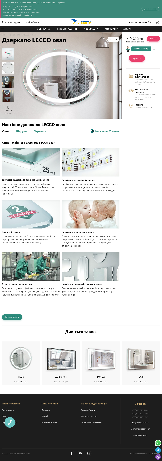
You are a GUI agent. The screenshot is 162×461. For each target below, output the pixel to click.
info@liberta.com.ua (140, 423)
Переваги (40, 131)
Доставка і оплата (89, 416)
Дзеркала (43, 29)
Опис (5, 131)
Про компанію (8, 410)
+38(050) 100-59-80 (140, 414)
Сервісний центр (32, 22)
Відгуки (21, 131)
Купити (153, 39)
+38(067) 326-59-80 (137, 22)
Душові (44, 416)
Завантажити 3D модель (105, 131)
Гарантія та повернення (91, 422)
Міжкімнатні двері (118, 29)
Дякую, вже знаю (150, 9)
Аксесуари (91, 29)
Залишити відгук (12, 317)
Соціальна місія (140, 435)
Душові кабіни (67, 29)
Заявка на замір (141, 49)
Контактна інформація (140, 429)
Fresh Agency (154, 454)
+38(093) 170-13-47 (140, 417)
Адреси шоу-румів (12, 22)
